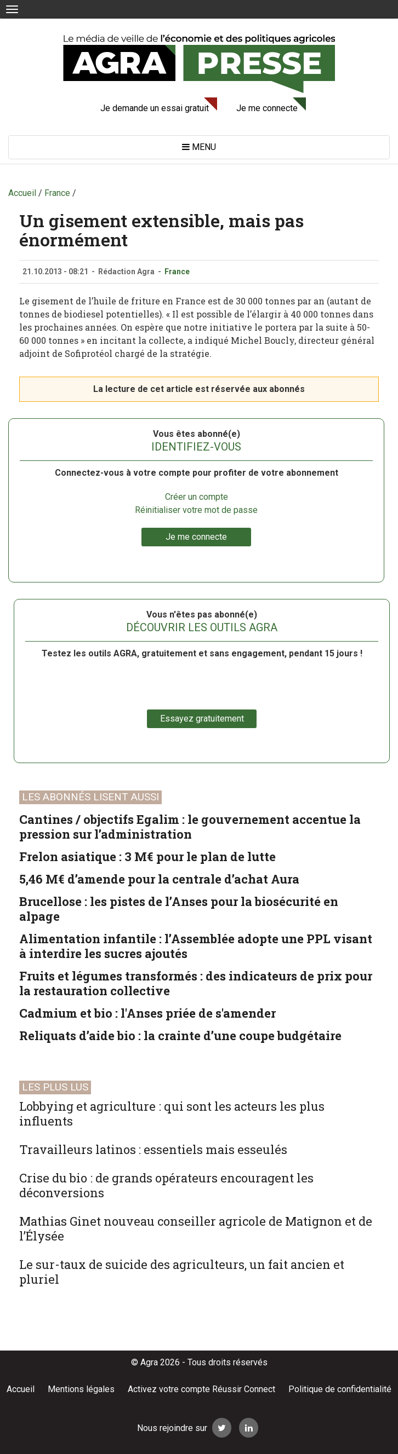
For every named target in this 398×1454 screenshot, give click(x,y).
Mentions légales (81, 1389)
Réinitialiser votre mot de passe (196, 510)
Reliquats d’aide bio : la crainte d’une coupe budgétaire (180, 1035)
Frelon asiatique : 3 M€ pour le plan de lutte (147, 856)
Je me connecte (267, 108)
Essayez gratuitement (202, 718)
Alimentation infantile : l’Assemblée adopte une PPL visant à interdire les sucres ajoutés (195, 946)
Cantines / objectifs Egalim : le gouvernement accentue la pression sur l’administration (190, 826)
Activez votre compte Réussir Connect (201, 1389)
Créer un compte (196, 497)
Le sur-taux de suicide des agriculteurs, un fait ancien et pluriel (181, 1271)
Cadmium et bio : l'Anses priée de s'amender (147, 1013)
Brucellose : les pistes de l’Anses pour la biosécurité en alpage (178, 908)
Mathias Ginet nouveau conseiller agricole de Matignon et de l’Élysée (195, 1228)
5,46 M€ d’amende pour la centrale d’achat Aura (159, 879)
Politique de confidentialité (339, 1389)
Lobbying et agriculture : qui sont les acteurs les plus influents (172, 1113)
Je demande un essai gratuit (154, 108)
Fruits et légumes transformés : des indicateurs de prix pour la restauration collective (195, 983)
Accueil (21, 1389)
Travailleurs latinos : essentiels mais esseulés (153, 1149)
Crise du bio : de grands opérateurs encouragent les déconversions (166, 1185)
